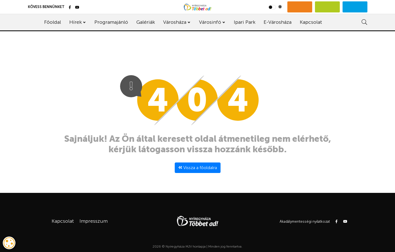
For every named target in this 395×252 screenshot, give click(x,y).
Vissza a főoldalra (197, 167)
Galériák (145, 22)
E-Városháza (277, 22)
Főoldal (52, 22)
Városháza (174, 22)
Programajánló (111, 22)
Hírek (75, 22)
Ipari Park (244, 22)
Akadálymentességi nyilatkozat (305, 221)
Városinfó (210, 22)
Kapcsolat (311, 22)
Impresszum (93, 221)
